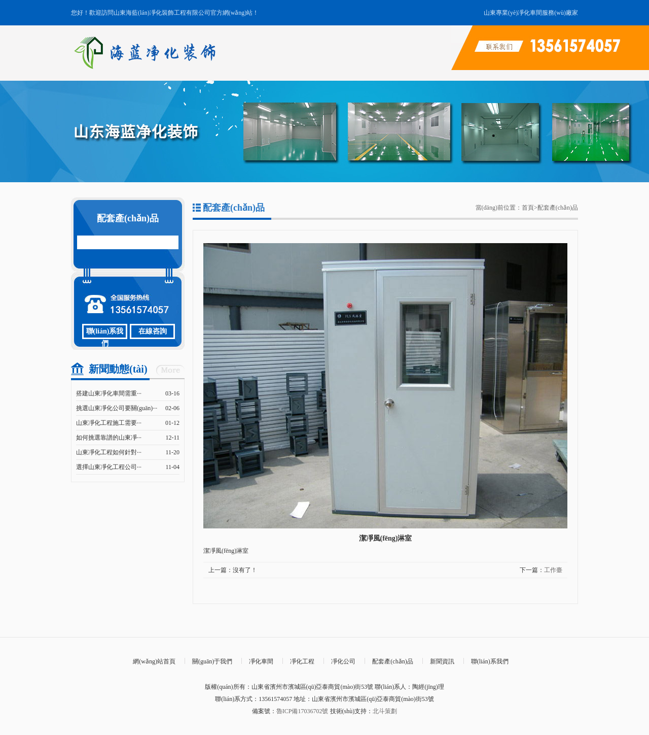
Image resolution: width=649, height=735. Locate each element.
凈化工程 (302, 661)
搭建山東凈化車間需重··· (108, 393)
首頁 (528, 207)
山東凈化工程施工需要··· (108, 422)
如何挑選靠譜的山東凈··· (108, 437)
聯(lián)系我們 (105, 333)
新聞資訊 (442, 661)
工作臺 (553, 570)
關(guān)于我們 (212, 661)
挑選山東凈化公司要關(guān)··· (116, 408)
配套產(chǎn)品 (557, 207)
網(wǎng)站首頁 (154, 661)
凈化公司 (343, 661)
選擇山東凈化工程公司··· (108, 467)
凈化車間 (261, 661)
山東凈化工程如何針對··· (108, 452)
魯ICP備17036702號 (302, 711)
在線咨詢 (152, 331)
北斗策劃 (385, 711)
